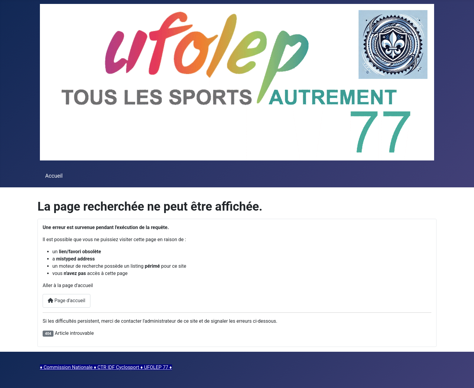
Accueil (54, 176)
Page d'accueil (66, 300)
